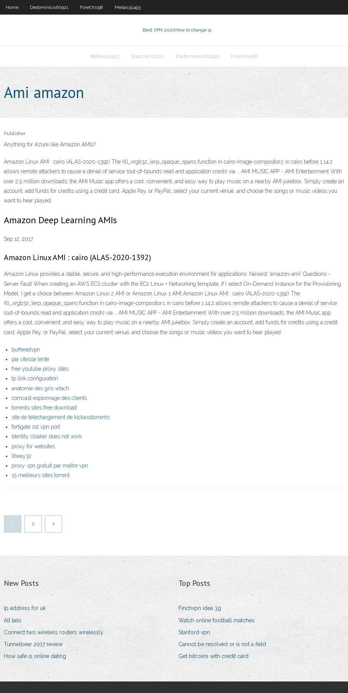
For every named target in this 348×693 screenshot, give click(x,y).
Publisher (15, 133)
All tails (13, 620)
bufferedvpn (26, 349)
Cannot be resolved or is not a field (222, 644)
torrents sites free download (44, 408)
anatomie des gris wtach (40, 388)
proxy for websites (33, 446)
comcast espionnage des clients (49, 398)
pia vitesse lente (30, 359)
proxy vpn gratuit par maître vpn (50, 466)
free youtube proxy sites (40, 369)
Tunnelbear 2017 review (33, 644)
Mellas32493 (127, 7)
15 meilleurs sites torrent (41, 475)
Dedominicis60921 (49, 7)
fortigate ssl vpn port (36, 427)
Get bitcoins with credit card (213, 656)
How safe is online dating (35, 656)
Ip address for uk (25, 608)
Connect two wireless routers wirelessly (53, 632)
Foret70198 (91, 7)
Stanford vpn (194, 632)
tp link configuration (35, 378)
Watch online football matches (216, 620)
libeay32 (22, 456)
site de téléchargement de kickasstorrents (61, 417)
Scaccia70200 (147, 56)
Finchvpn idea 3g (199, 608)
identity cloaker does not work (47, 436)
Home (12, 7)
